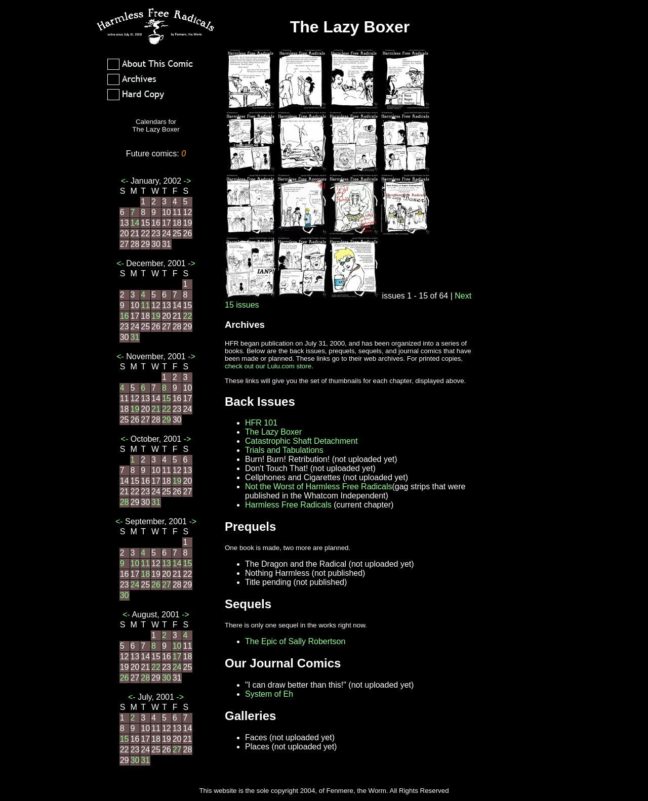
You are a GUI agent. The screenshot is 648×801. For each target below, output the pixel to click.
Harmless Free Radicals (288, 504)
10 (135, 563)
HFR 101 (261, 422)
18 (145, 574)
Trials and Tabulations (284, 450)
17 (177, 656)
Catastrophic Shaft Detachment (301, 441)
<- (126, 181)
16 (124, 316)
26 (155, 584)
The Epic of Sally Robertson (295, 641)
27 (166, 584)
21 (155, 409)
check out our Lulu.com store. (269, 366)
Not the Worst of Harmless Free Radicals (318, 486)
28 (124, 502)
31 (135, 337)
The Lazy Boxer (273, 432)
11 (145, 305)
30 (124, 595)
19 (155, 316)
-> (186, 181)
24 (135, 584)
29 (166, 419)
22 (187, 316)
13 (166, 563)
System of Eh (269, 694)
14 (135, 223)
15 (166, 398)
